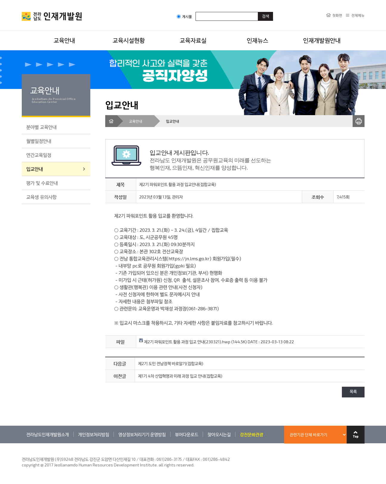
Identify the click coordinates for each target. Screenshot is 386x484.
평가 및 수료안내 (42, 183)
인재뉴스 (257, 40)
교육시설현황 (129, 40)
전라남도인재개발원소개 (47, 434)
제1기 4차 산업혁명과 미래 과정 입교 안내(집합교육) (180, 375)
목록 (353, 392)
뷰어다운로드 (186, 434)
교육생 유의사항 (41, 197)
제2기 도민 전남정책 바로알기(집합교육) (170, 363)
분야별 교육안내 (41, 127)
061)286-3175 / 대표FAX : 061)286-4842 (193, 459)
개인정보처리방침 (93, 434)
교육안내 (64, 40)
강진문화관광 (251, 434)
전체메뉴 (358, 15)
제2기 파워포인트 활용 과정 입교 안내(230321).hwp (184, 341)
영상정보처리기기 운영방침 (142, 434)
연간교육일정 (38, 155)
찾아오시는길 (219, 434)
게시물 (184, 16)
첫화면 (337, 15)
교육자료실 (193, 40)
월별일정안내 (38, 141)
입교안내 (34, 169)
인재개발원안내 (322, 40)
